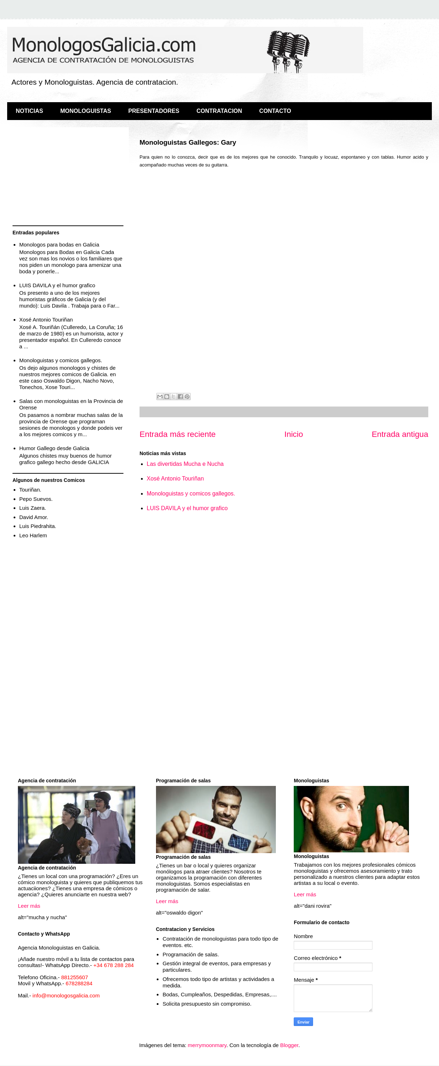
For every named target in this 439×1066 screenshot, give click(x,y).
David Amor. (33, 517)
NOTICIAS (29, 111)
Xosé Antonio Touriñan (175, 478)
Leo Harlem (33, 535)
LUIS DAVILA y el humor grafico (187, 508)
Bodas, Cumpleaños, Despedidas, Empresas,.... (219, 994)
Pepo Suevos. (36, 499)
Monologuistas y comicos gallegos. (191, 493)
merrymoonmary (207, 1045)
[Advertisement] (68, 177)
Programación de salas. (190, 954)
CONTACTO (275, 111)
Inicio (293, 434)
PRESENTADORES (153, 111)
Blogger (289, 1045)
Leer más (29, 906)
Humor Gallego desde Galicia (54, 448)
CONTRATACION (219, 111)
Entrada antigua (400, 434)
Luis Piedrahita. (37, 526)
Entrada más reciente (178, 434)
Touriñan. (30, 490)
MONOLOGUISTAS (85, 111)
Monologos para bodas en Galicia (59, 244)
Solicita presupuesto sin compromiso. (206, 1004)
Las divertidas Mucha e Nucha (185, 464)
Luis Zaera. (32, 508)
